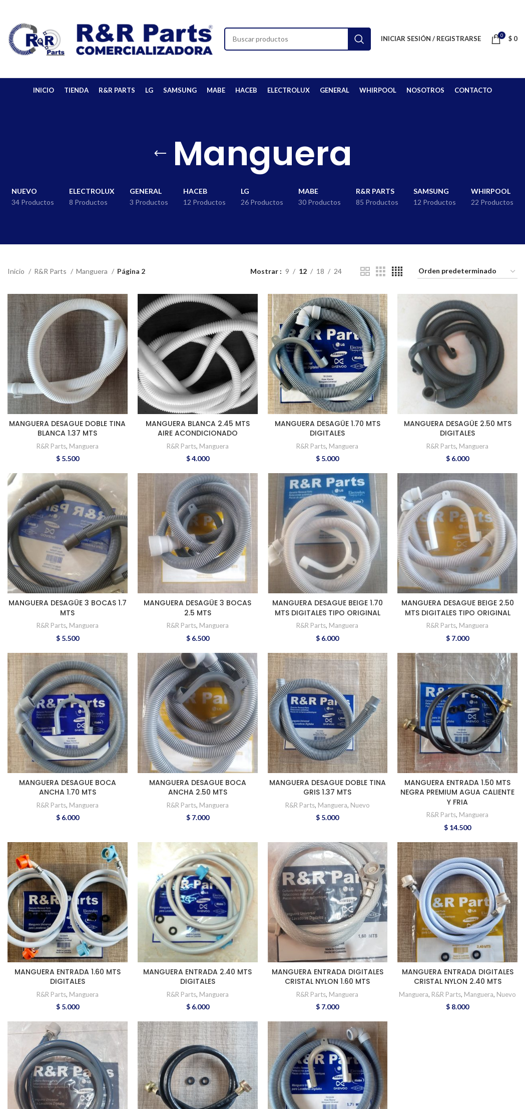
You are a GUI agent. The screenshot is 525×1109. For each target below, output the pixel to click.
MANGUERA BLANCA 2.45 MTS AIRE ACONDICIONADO (198, 429)
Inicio (17, 271)
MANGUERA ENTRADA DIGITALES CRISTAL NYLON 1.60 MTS (327, 977)
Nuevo (360, 805)
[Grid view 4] (397, 271)
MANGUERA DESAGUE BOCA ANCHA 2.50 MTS (197, 788)
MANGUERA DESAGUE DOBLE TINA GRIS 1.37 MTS (327, 788)
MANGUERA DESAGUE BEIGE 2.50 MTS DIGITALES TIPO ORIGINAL (457, 608)
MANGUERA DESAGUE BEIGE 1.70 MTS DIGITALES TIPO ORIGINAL (327, 608)
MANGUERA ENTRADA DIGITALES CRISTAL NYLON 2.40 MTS (457, 977)
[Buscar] (297, 39)
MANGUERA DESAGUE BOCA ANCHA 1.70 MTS (67, 788)
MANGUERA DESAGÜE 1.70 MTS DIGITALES (327, 429)
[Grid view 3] (380, 271)
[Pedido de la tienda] (467, 271)
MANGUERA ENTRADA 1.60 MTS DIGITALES (68, 977)
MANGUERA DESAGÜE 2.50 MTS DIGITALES (457, 429)
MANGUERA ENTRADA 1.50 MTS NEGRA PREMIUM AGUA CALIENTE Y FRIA (457, 792)
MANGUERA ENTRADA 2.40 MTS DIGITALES (197, 977)
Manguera (92, 271)
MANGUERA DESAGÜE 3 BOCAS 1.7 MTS (68, 608)
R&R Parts (51, 271)
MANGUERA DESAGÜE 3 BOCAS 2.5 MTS (197, 608)
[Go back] (160, 154)
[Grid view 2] (365, 271)
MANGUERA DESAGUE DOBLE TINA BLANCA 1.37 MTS (67, 429)
